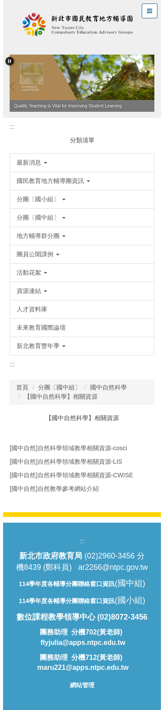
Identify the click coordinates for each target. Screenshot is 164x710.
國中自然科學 (108, 387)
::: (12, 126)
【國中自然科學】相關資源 (61, 396)
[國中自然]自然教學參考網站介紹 (54, 488)
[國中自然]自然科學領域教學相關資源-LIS (66, 461)
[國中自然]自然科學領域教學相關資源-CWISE (71, 475)
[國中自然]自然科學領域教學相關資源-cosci (68, 448)
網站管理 (82, 685)
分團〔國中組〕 (59, 387)
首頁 (22, 387)
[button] (9, 61)
